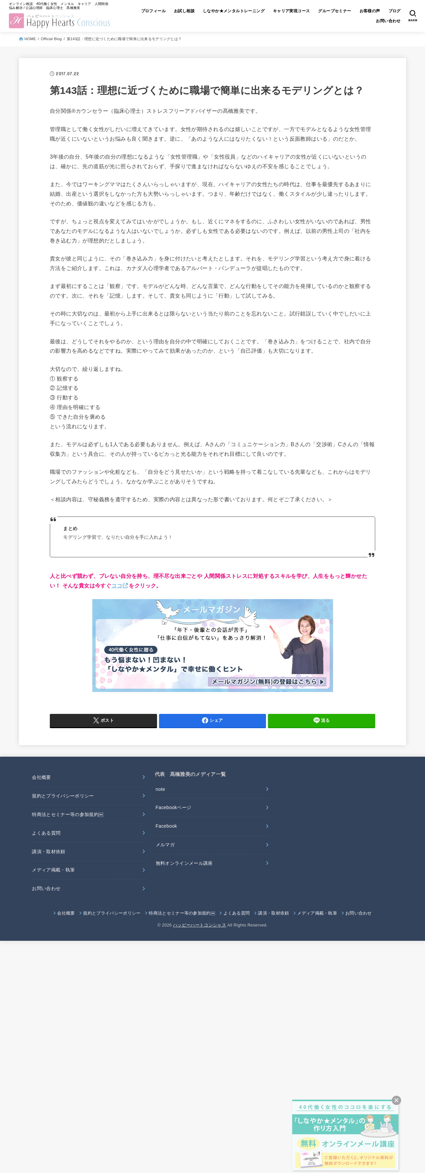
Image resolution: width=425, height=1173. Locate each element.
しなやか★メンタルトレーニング (234, 11)
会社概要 (41, 777)
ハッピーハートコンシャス (199, 925)
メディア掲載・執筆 (53, 869)
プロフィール (153, 11)
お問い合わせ (388, 21)
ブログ (394, 11)
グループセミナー (334, 11)
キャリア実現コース (291, 11)
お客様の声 (370, 11)
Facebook (166, 826)
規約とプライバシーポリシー (63, 795)
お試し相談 (184, 11)
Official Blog (51, 39)
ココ (116, 585)
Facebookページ (174, 807)
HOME (30, 39)
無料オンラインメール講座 (184, 863)
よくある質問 (46, 833)
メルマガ (165, 844)
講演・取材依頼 (48, 851)
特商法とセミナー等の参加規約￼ (67, 814)
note (160, 789)
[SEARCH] (413, 15)
